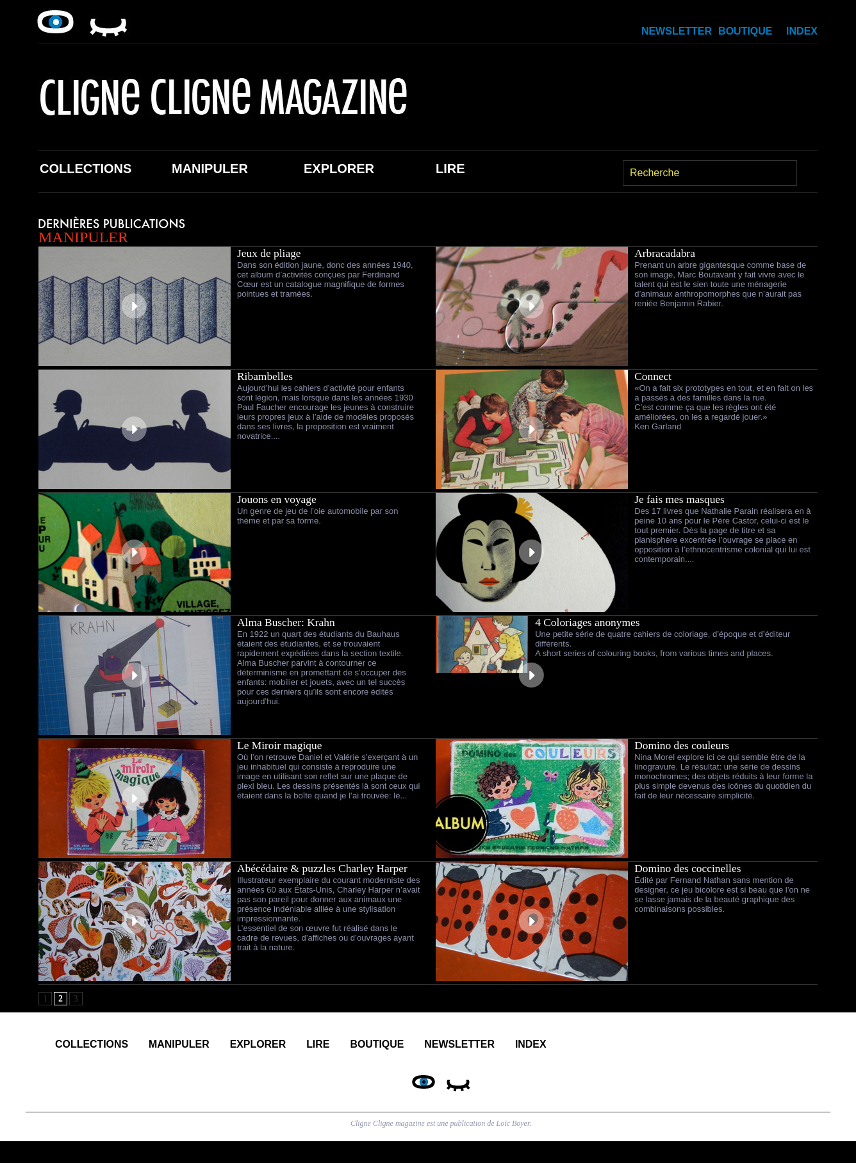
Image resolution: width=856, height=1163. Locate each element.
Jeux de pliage (270, 253)
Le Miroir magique (281, 745)
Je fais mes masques (680, 499)
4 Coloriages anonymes (589, 622)
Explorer (339, 168)
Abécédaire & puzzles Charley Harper (325, 868)
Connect (653, 376)
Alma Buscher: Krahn (287, 622)
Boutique (745, 31)
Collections (85, 168)
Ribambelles (266, 376)
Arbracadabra (665, 253)
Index (802, 31)
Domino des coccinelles (689, 868)
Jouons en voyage (278, 499)
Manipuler (210, 168)
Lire (450, 168)
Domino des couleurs (683, 745)
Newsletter (676, 31)
